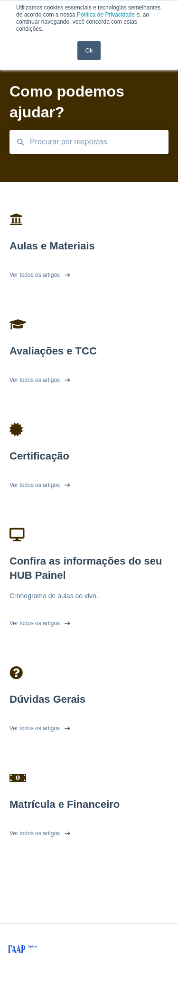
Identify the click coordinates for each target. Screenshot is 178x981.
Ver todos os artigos (34, 275)
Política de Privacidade (106, 14)
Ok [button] (89, 50)
